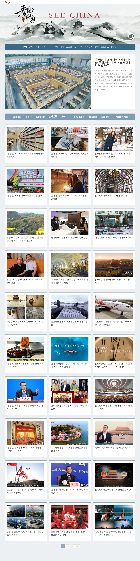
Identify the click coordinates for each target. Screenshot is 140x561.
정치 (31, 47)
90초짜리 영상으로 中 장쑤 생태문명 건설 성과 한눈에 (69, 436)
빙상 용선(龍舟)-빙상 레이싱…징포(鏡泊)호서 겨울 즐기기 (25, 520)
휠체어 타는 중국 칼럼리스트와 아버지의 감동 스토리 (25, 268)
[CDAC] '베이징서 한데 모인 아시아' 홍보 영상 (114, 268)
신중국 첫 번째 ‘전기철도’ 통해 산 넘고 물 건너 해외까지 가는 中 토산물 (25, 226)
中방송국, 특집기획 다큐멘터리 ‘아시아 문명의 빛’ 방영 (25, 310)
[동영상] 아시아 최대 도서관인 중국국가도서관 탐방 (25, 142)
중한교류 (89, 47)
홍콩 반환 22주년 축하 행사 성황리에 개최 (114, 225)
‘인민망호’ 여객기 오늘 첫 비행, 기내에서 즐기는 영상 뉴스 (114, 310)
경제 (37, 47)
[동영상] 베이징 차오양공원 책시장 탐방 (25, 183)
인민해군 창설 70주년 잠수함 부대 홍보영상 (69, 310)
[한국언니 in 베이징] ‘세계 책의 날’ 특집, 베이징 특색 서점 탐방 (114, 142)
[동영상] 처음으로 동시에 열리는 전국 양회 (114, 478)
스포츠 (69, 47)
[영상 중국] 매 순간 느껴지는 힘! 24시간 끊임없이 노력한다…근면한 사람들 (114, 352)
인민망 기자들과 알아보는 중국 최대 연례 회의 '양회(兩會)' (25, 478)
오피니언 (78, 47)
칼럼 (97, 47)
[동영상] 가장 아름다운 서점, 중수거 (114, 183)
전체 (25, 47)
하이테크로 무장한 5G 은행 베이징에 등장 (69, 225)
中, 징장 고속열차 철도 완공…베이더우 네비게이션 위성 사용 (69, 268)
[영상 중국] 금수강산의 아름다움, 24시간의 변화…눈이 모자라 (69, 352)
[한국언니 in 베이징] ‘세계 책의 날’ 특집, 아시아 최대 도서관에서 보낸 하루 (113, 62)
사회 (43, 47)
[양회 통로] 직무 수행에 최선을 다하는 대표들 (69, 394)
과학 (62, 47)
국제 (50, 47)
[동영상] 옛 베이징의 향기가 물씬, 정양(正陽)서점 (69, 142)
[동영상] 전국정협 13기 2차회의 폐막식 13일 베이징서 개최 (25, 436)
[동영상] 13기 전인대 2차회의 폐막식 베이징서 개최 (114, 394)
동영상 (114, 47)
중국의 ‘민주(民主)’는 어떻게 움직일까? (114, 435)
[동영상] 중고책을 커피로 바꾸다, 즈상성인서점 (69, 184)
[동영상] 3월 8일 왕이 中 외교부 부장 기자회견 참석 (69, 478)
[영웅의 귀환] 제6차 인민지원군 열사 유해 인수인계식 (25, 352)
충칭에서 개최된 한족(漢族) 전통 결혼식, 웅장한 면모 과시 (69, 520)
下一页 (76, 546)
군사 (56, 47)
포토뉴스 (105, 47)
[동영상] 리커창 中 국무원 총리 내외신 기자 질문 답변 (25, 394)
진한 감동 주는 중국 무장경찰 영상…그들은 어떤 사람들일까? (114, 520)
